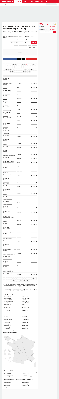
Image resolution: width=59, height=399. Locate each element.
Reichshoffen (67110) (25, 302)
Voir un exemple (53, 26)
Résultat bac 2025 (8, 23)
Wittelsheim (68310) (8, 325)
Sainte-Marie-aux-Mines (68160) (10, 330)
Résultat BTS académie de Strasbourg (28, 373)
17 (33, 64)
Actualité (42, 26)
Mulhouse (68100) (7, 314)
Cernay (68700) (7, 322)
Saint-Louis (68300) (7, 317)
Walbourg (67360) (24, 310)
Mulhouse (21, 45)
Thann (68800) (7, 327)
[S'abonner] (48, 32)
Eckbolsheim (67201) (25, 301)
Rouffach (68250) (24, 316)
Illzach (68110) (6, 320)
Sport (25, 1)
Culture (31, 1)
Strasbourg (16, 45)
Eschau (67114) (24, 304)
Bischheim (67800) (7, 304)
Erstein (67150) (7, 310)
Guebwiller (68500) (7, 324)
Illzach (18, 216)
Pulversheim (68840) (25, 324)
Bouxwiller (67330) (25, 305)
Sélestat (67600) (7, 302)
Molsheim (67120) (24, 296)
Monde (26, 4)
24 (13, 66)
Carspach (19, 182)
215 (29, 66)
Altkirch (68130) (7, 328)
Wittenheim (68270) (8, 319)
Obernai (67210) (7, 308)
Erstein (18, 94)
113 (20, 66)
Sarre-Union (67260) (25, 307)
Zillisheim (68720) (24, 325)
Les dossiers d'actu (43, 29)
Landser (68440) (24, 328)
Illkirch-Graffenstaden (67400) (9, 301)
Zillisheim (19, 120)
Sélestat (18, 87)
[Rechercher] (51, 4)
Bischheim (19, 143)
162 (22, 66)
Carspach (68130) (24, 327)
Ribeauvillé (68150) (24, 314)
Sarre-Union (19, 98)
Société (9, 4)
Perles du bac (24, 375)
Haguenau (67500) (7, 298)
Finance (37, 1)
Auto (42, 1)
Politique (4, 4)
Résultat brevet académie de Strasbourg (29, 372)
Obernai (18, 78)
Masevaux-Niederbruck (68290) (27, 320)
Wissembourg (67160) (25, 298)
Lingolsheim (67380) (25, 387)
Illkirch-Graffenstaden (21, 132)
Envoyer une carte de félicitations (27, 376)
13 (24, 64)
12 (22, 64)
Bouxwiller (19, 245)
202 (27, 66)
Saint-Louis (19, 147)
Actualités (18, 1)
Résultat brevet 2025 (8, 372)
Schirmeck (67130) (25, 308)
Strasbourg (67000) (7, 296)
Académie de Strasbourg (17, 23)
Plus (47, 1)
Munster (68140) (24, 317)
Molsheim (19, 166)
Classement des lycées (8, 375)
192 (24, 66)
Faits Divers (15, 4)
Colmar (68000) (7, 316)
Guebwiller (19, 91)
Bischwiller (19, 124)
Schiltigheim (34, 45)
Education (21, 4)
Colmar (25, 45)
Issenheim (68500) (25, 322)
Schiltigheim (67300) (8, 299)
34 (15, 66)
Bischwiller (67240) (7, 305)
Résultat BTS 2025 (7, 373)
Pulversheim (19, 83)
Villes (30, 4)
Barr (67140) (23, 299)
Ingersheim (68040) (25, 319)
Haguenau (29, 45)
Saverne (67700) (7, 307)
